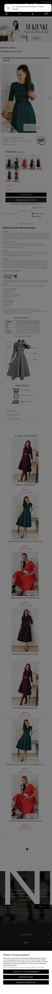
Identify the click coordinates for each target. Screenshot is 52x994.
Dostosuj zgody (26, 977)
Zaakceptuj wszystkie (26, 982)
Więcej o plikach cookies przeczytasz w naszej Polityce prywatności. (23, 967)
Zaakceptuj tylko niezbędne (26, 972)
